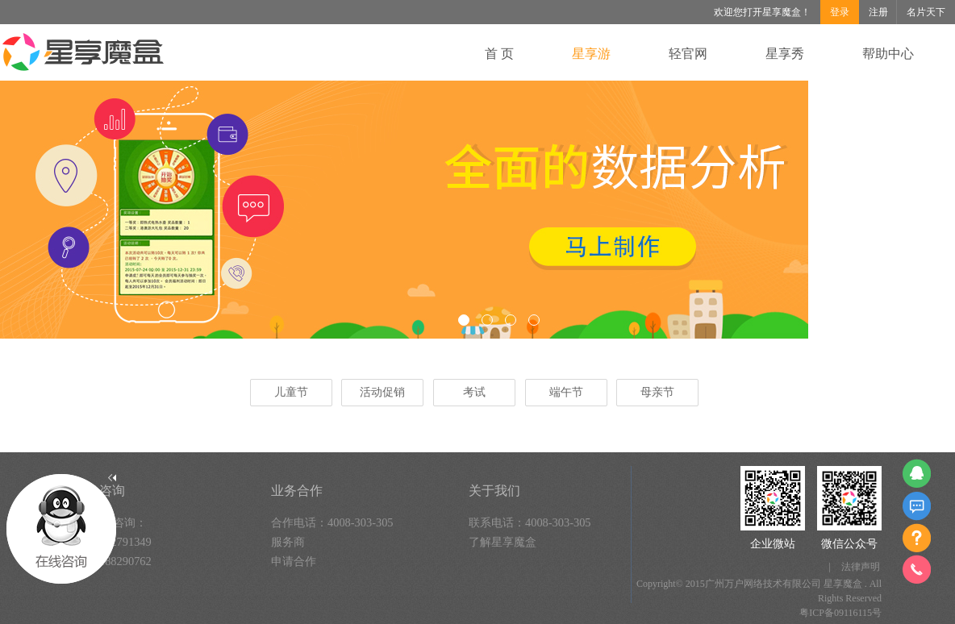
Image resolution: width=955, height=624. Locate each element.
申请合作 (293, 561)
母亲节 (657, 392)
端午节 (566, 392)
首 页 (499, 53)
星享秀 (784, 53)
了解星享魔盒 (502, 541)
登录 (839, 12)
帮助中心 (888, 53)
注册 (878, 12)
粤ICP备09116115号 (840, 612)
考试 (474, 392)
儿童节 (291, 392)
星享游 (591, 53)
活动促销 (382, 392)
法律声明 (860, 566)
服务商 (288, 541)
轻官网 (688, 53)
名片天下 (926, 12)
